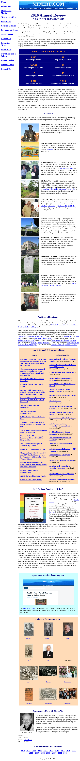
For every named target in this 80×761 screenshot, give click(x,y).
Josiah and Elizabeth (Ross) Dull (61, 443)
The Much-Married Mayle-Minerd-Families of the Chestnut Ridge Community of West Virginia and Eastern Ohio (32, 372)
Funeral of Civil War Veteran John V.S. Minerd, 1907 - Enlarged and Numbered (32, 400)
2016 (34, 751)
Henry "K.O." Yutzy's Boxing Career (33, 449)
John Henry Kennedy (48, 206)
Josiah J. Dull (67, 337)
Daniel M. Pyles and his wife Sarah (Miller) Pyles (59, 189)
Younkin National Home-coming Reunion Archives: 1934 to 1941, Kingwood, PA (31, 438)
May (48, 660)
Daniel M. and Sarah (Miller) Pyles (62, 460)
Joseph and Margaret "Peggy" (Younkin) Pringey (60, 390)
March (68, 638)
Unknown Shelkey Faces (26, 341)
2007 (37, 753)
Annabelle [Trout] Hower (43, 339)
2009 (74, 751)
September (67, 682)
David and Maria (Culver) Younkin (62, 474)
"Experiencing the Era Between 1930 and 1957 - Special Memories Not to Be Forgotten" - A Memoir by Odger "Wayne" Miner (33, 456)
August (48, 682)
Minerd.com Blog (8, 17)
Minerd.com (28, 740)
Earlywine (49, 149)
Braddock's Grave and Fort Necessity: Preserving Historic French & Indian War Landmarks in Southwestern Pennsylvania (33, 362)
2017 (28, 751)
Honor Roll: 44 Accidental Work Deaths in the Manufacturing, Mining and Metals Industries (33, 465)
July (28, 682)
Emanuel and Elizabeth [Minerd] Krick (30, 337)
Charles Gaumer (55, 401)
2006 (43, 753)
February (48, 638)
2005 (48, 753)
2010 (68, 751)
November (48, 703)
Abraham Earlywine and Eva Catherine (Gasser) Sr (60, 467)
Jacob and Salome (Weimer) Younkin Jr (58, 284)
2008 (31, 753)
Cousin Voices (7, 34)
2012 (57, 751)
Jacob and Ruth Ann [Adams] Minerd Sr (64, 345)
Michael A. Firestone (66, 168)
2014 (45, 751)
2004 (54, 753)
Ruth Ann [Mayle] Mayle (66, 206)
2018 (23, 751)
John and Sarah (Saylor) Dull (60, 455)
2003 (60, 753)
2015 (40, 751)
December (67, 703)
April (28, 660)
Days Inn (52, 512)
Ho (21, 379)
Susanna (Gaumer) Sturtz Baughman (63, 418)
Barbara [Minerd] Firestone (40, 343)
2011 (63, 751)
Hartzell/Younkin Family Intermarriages (29, 471)
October (28, 703)
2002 (65, 753)
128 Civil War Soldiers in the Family (33, 476)
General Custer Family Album (31, 480)
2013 (51, 751)
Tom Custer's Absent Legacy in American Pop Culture (31, 445)
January (28, 638)
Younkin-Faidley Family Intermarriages (28, 412)
